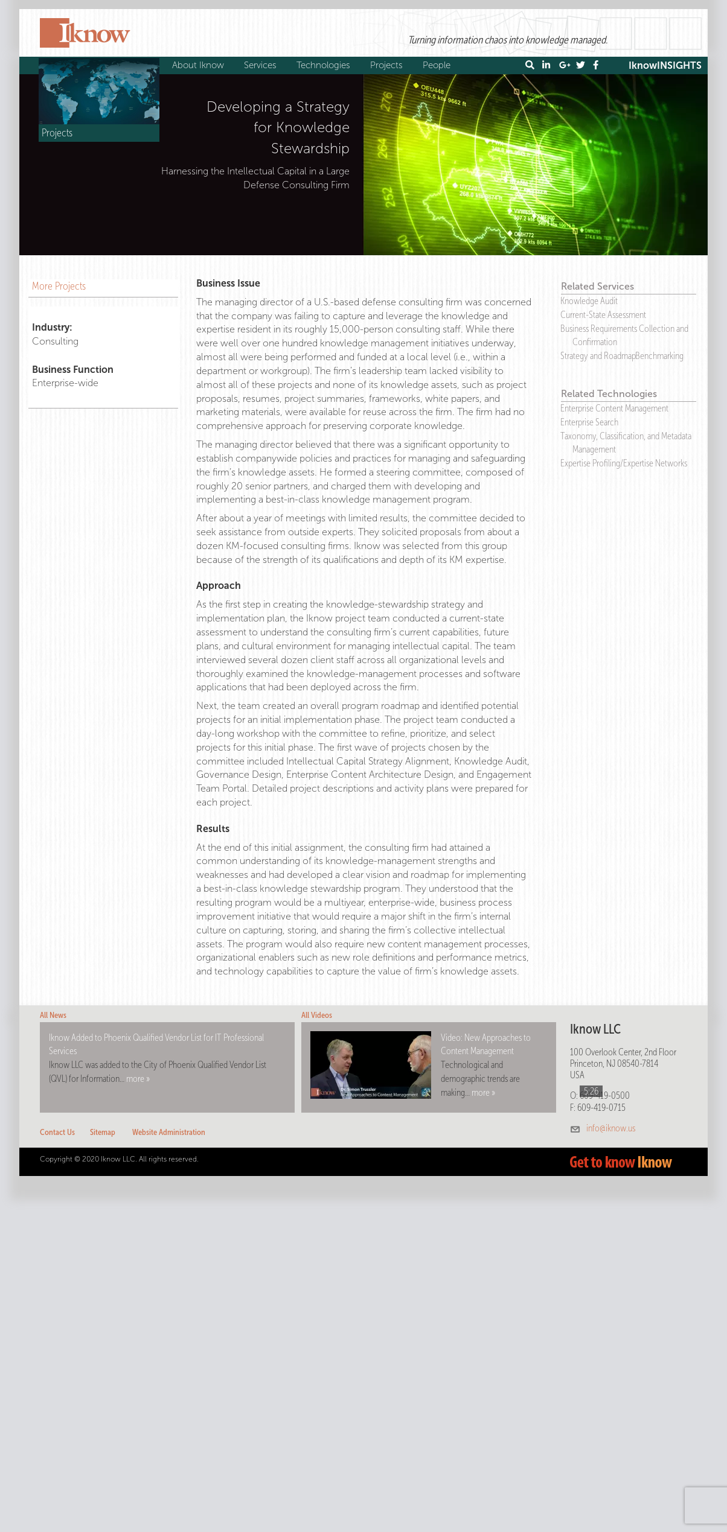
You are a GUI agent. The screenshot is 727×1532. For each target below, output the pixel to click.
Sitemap (102, 1132)
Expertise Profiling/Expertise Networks (623, 463)
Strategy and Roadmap (598, 355)
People (438, 65)
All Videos (316, 1015)
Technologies (324, 65)
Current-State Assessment (603, 314)
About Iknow (199, 65)
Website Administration (168, 1132)
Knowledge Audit (589, 301)
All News (53, 1015)
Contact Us (57, 1132)
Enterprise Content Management (614, 408)
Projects (388, 65)
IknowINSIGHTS (665, 65)
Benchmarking (659, 355)
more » (138, 1078)
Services (262, 65)
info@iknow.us (610, 1128)
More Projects (59, 286)
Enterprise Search (589, 422)
